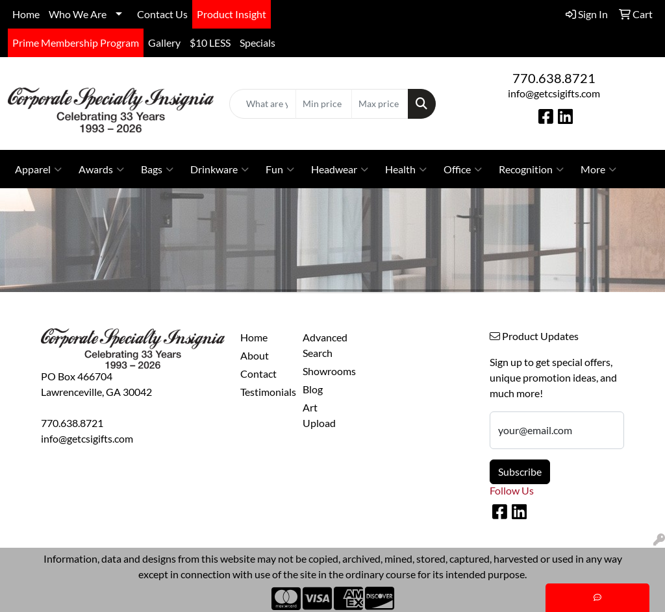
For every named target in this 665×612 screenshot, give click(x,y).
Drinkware (219, 169)
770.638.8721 (554, 78)
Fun (280, 169)
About (254, 355)
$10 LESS (210, 42)
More (598, 169)
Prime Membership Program (75, 42)
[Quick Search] (262, 104)
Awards (101, 169)
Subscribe (520, 471)
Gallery (164, 42)
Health (406, 169)
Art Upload (319, 415)
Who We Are (78, 14)
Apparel (38, 169)
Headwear (339, 169)
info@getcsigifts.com (554, 93)
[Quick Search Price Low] (323, 104)
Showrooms (326, 371)
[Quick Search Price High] (379, 104)
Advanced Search (325, 345)
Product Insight (231, 14)
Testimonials (263, 392)
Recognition (531, 169)
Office (463, 169)
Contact (258, 373)
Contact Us (162, 14)
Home (26, 14)
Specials (257, 42)
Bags (157, 169)
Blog (313, 389)
